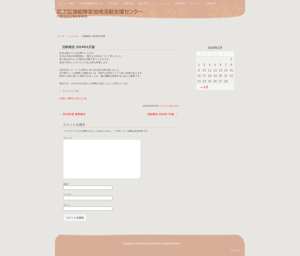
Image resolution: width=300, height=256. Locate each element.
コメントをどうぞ (169, 106)
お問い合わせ (67, 11)
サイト (66, 205)
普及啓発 (113, 3)
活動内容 (210, 3)
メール (67, 194)
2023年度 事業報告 (72, 114)
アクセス (195, 3)
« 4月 (205, 87)
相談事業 (144, 3)
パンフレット (162, 3)
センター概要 (67, 3)
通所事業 (179, 3)
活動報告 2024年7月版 (162, 114)
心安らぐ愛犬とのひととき (73, 98)
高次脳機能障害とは (91, 3)
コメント (67, 138)
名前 (66, 184)
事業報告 (128, 3)
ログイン (235, 250)
